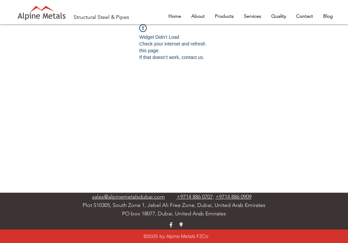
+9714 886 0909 (233, 196)
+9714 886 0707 (195, 196)
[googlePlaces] (181, 224)
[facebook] (171, 224)
